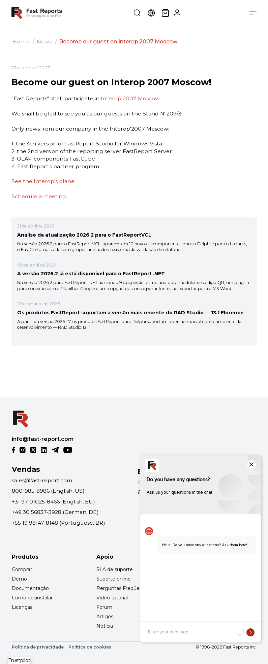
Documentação (30, 588)
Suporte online (113, 579)
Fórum (104, 607)
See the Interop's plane (43, 181)
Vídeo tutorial (112, 598)
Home (20, 41)
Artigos (104, 617)
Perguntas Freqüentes (123, 588)
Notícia (104, 626)
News (44, 41)
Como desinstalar (32, 598)
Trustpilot (19, 660)
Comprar (22, 569)
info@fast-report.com (42, 439)
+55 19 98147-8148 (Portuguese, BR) (58, 523)
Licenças (22, 607)
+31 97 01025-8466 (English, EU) (53, 501)
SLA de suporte (114, 569)
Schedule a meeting (38, 196)
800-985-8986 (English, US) (48, 491)
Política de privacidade (38, 647)
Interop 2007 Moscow (130, 98)
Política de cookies (89, 647)
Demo (19, 579)
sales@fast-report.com (42, 480)
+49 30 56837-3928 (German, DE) (55, 512)
